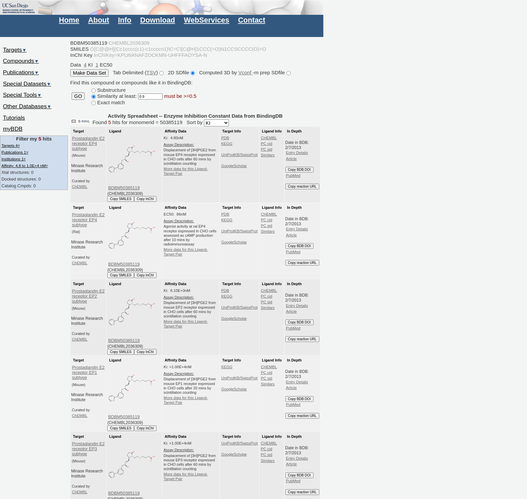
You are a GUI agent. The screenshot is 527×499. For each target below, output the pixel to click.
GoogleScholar (234, 166)
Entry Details (297, 153)
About (98, 20)
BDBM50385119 (124, 187)
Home (69, 20)
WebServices (206, 20)
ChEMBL (79, 187)
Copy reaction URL (302, 186)
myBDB (13, 128)
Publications (21, 72)
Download (157, 20)
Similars (268, 155)
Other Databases (27, 106)
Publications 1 (14, 152)
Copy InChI (145, 199)
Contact (251, 20)
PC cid (266, 144)
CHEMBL (269, 138)
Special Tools (22, 94)
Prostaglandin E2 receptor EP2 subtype (88, 296)
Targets (15, 49)
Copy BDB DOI (299, 169)
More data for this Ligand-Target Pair (186, 171)
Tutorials (14, 117)
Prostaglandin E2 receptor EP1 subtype (88, 372)
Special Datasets (27, 83)
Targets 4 (10, 145)
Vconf (245, 72)
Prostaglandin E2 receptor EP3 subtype (88, 449)
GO (78, 96)
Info (124, 20)
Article (291, 159)
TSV (151, 72)
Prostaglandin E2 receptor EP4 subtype (88, 143)
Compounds (21, 60)
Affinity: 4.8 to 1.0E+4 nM (24, 165)
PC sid (266, 149)
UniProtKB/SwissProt (239, 155)
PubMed (293, 176)
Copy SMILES (120, 199)
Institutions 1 (13, 159)
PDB (225, 138)
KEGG (226, 144)
